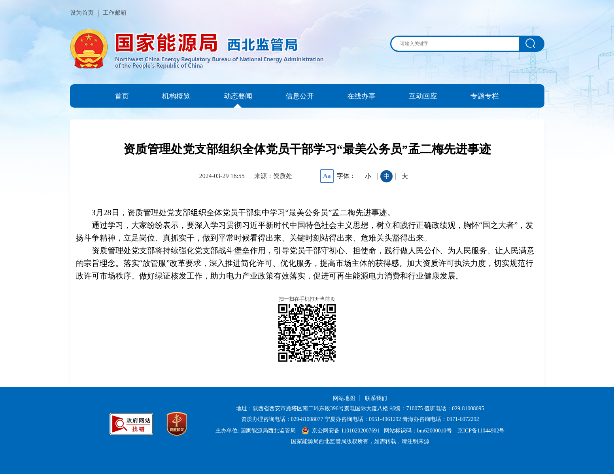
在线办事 (361, 96)
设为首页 (82, 12)
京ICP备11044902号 (480, 431)
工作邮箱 (115, 12)
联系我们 (376, 398)
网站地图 (344, 398)
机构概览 (176, 96)
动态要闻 (238, 96)
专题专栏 (484, 96)
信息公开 (299, 96)
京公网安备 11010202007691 (346, 431)
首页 (122, 96)
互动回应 (423, 96)
